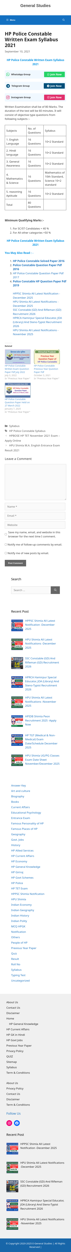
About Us (12, 1002)
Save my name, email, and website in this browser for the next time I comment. (34, 534)
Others (15, 937)
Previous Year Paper (23, 948)
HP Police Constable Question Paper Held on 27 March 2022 (17, 402)
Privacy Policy (14, 1051)
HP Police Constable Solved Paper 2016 (38, 261)
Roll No (15, 964)
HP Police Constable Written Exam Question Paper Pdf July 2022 (17, 369)
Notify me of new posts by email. (28, 553)
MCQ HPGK (18, 926)
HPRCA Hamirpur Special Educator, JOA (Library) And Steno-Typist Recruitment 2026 (37, 322)
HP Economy (19, 861)
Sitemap (11, 1062)
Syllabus (14, 426)
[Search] (55, 590)
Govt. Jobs (17, 839)
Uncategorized (20, 980)
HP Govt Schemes (22, 877)
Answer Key (18, 785)
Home (10, 1018)
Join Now (54, 74)
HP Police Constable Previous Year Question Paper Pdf (46, 369)
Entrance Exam (20, 818)
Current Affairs (20, 807)
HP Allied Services (22, 850)
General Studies (35, 5)
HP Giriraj (17, 872)
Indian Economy (21, 904)
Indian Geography (22, 910)
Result (15, 959)
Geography (18, 834)
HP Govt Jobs (14, 1040)
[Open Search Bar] (63, 20)
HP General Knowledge (25, 867)
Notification (18, 932)
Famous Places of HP (24, 829)
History (15, 845)
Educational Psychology (26, 812)
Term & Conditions (18, 1072)
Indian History (20, 915)
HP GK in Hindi (15, 1035)
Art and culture (20, 791)
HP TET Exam (19, 888)
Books (15, 802)
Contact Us (13, 1007)
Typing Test (18, 975)
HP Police (17, 883)
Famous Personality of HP (27, 823)
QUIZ (9, 1056)
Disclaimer (13, 1013)
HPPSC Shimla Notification (27, 894)
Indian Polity (19, 921)
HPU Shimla (18, 899)
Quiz (14, 953)
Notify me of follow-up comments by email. (34, 544)
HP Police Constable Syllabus (27, 431)
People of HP (19, 942)
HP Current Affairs (22, 856)
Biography (17, 796)
